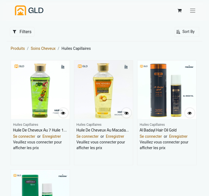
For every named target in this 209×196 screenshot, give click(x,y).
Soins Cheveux (43, 48)
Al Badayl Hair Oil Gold (158, 130)
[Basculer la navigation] (192, 10)
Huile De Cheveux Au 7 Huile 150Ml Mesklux (50, 130)
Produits (18, 48)
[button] (187, 31)
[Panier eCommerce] (179, 10)
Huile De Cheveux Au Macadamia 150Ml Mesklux (117, 130)
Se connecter (24, 136)
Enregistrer (51, 136)
